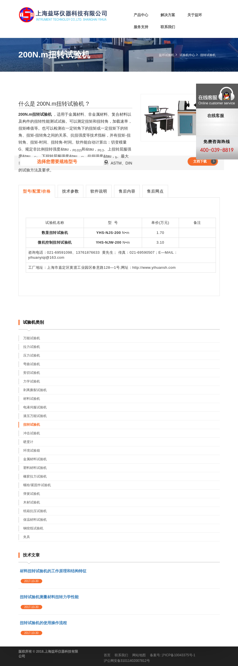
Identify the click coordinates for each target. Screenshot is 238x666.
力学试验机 (31, 381)
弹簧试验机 (31, 494)
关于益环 (194, 15)
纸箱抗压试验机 (35, 511)
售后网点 (155, 191)
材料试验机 (31, 399)
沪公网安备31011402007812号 (127, 661)
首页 (107, 655)
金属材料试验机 (35, 459)
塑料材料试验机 (35, 468)
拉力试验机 (31, 347)
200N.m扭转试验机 (35, 114)
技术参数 (70, 191)
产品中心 (141, 15)
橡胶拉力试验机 (35, 476)
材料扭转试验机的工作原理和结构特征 (53, 571)
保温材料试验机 (35, 520)
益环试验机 (166, 55)
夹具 (26, 537)
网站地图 (139, 655)
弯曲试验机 (31, 364)
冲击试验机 (31, 433)
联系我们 (168, 27)
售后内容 (127, 191)
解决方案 (168, 15)
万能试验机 (31, 338)
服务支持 (141, 27)
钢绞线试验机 (33, 528)
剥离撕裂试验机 (35, 390)
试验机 (51, 223)
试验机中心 (187, 55)
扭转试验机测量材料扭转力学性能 (49, 597)
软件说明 (98, 191)
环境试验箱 (31, 450)
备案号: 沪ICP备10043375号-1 (172, 655)
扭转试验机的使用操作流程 (43, 623)
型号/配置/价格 (37, 191)
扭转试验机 (208, 55)
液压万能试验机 (35, 416)
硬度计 (28, 442)
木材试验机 (31, 502)
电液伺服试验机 (35, 407)
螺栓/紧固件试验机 (37, 485)
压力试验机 (31, 355)
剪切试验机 (31, 373)
